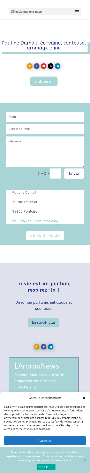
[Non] (85, 460)
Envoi (74, 173)
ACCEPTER (46, 466)
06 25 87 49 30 (45, 235)
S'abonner (44, 81)
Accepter (45, 441)
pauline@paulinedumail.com (35, 221)
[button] (84, 398)
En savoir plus (43, 322)
